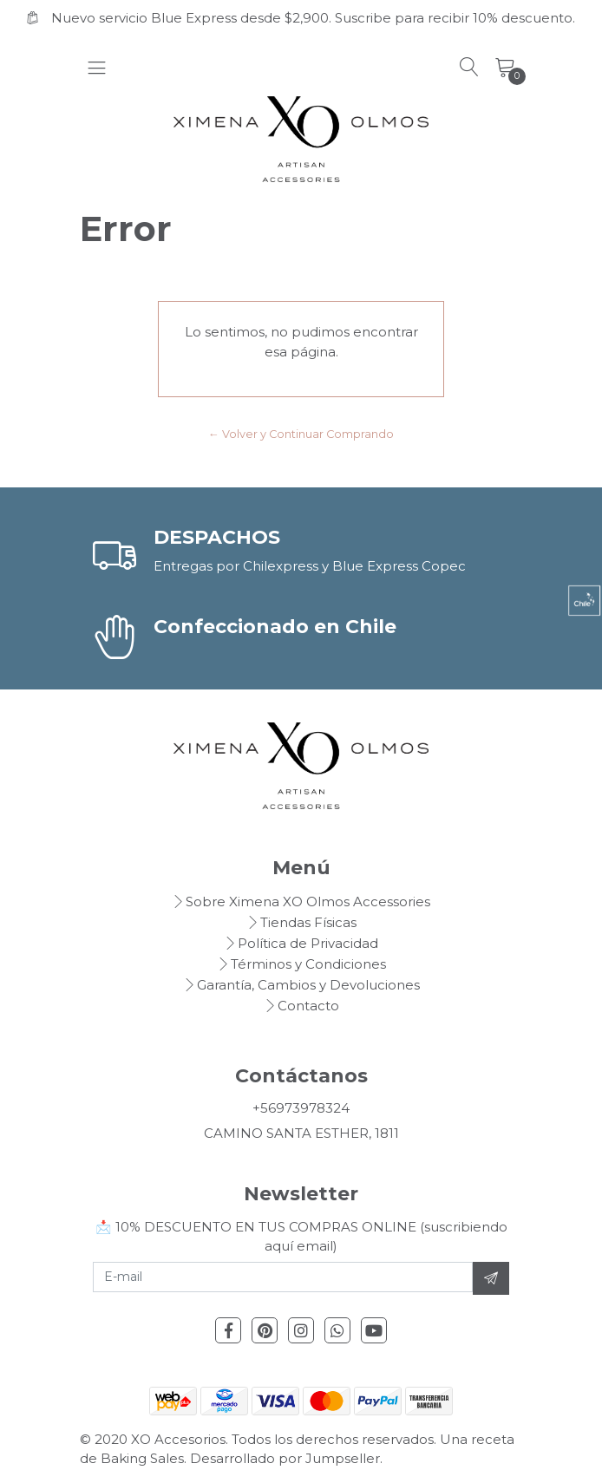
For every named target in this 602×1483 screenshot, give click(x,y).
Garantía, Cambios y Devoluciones (308, 985)
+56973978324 (301, 1108)
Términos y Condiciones (308, 964)
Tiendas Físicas (308, 922)
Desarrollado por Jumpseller (285, 1458)
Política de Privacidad (308, 943)
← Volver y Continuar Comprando (301, 434)
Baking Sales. (145, 1458)
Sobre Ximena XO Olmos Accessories (308, 901)
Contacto (308, 1005)
